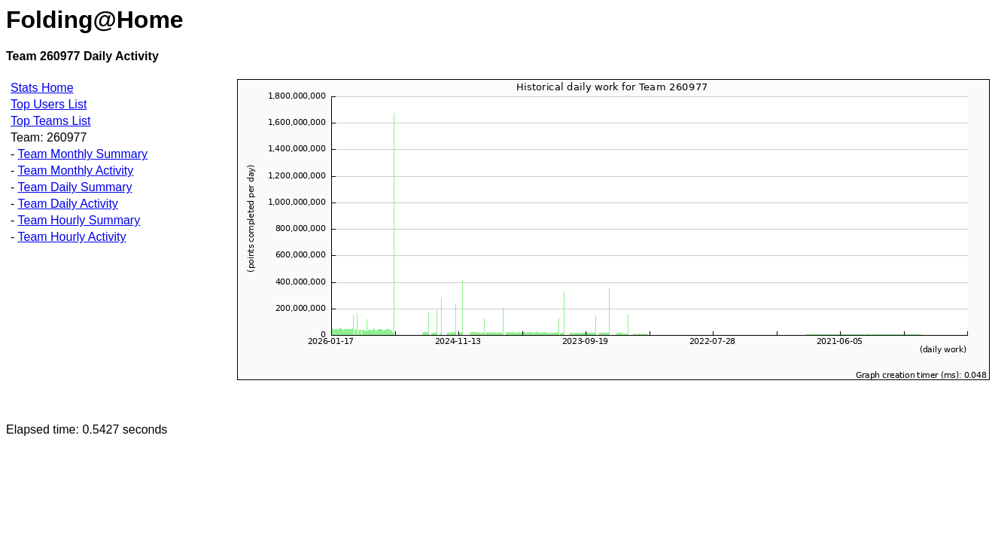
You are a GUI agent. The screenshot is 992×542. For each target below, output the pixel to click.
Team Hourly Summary (78, 220)
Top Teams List (50, 120)
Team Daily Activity (67, 203)
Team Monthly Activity (75, 170)
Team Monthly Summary (82, 154)
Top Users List (49, 104)
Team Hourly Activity (71, 236)
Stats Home (42, 87)
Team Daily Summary (74, 187)
